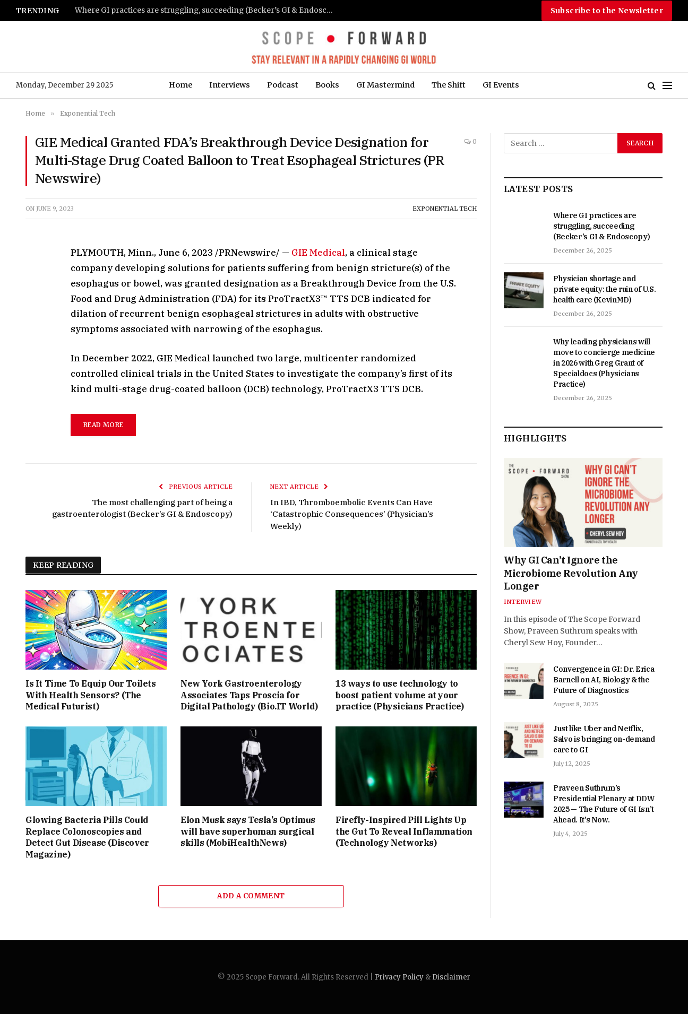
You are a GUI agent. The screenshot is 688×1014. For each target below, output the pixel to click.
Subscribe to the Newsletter (607, 10)
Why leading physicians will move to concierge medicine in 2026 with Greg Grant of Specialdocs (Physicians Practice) (604, 363)
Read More (103, 425)
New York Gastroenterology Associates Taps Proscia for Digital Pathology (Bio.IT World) (248, 695)
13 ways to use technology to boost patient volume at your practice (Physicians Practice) (400, 695)
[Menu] (667, 86)
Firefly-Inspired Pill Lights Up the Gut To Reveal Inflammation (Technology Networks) (404, 831)
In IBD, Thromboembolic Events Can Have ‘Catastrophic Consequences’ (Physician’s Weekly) (351, 514)
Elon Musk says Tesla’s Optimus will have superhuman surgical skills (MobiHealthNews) (247, 831)
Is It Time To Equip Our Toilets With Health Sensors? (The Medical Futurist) (90, 695)
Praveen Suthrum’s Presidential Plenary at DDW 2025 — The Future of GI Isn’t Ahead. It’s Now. (604, 804)
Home (180, 85)
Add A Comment (251, 895)
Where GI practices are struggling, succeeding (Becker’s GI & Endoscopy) (207, 10)
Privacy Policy (399, 977)
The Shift (449, 85)
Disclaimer (451, 977)
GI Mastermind (385, 85)
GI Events (501, 85)
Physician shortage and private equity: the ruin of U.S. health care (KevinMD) (604, 289)
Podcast (282, 85)
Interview (522, 601)
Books (327, 85)
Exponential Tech (444, 208)
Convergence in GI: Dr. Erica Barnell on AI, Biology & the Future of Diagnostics (603, 679)
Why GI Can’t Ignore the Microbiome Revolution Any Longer (571, 573)
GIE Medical (318, 252)
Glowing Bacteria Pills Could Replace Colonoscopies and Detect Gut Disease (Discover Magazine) (87, 837)
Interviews (229, 85)
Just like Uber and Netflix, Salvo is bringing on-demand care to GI (604, 739)
